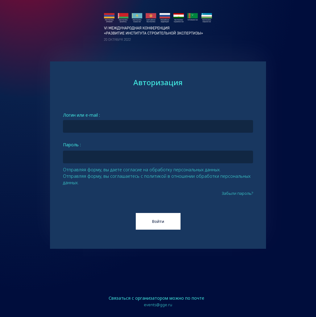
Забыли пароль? (237, 193)
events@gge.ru (158, 305)
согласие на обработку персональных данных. (172, 169)
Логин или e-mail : (81, 115)
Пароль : (72, 144)
